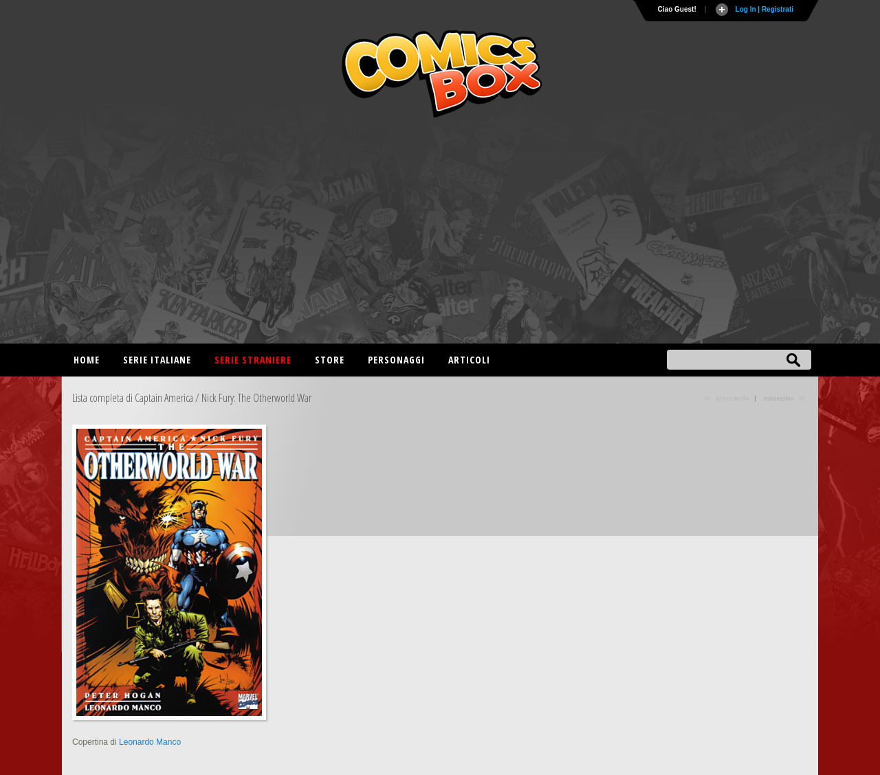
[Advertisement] (440, 233)
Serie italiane (157, 359)
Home (87, 359)
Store (329, 359)
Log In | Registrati (764, 9)
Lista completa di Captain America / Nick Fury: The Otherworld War (191, 397)
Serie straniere (253, 359)
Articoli (469, 359)
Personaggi (396, 359)
